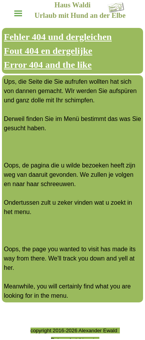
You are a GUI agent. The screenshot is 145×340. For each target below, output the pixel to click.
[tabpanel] (72, 51)
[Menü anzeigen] (18, 13)
